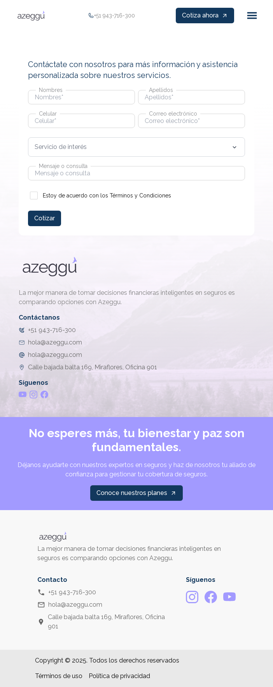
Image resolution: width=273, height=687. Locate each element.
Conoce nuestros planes (136, 493)
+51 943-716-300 (66, 592)
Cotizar (44, 218)
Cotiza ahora (205, 15)
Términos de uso (58, 676)
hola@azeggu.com (69, 605)
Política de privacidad (119, 676)
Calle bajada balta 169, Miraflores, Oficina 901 (101, 621)
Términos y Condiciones (140, 195)
